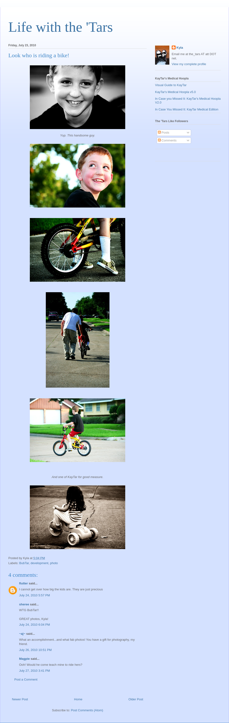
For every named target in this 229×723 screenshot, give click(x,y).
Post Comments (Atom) (87, 710)
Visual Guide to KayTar (171, 85)
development (39, 563)
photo (54, 563)
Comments (167, 140)
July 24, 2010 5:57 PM (34, 595)
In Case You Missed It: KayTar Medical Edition (186, 109)
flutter (23, 583)
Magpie (24, 659)
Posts (163, 132)
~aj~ (22, 633)
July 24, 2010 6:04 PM (34, 624)
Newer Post (20, 699)
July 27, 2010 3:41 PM (34, 670)
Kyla (180, 47)
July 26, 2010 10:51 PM (35, 650)
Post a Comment (25, 679)
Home (78, 699)
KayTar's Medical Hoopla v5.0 (175, 92)
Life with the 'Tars (60, 27)
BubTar (24, 563)
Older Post (136, 699)
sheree (24, 604)
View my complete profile (189, 64)
